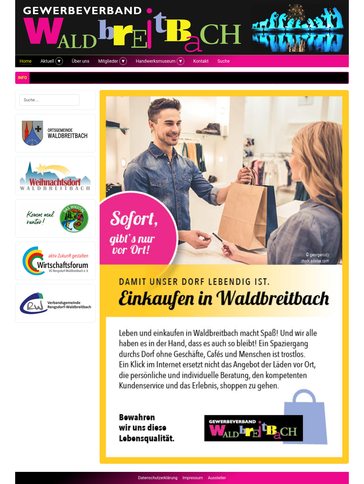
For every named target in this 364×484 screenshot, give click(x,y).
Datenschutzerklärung (157, 477)
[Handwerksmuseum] (179, 61)
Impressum (193, 477)
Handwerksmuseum (155, 61)
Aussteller (217, 477)
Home (26, 61)
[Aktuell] (58, 61)
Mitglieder (108, 61)
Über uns (80, 61)
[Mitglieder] (122, 61)
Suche (223, 61)
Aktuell (47, 61)
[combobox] (49, 100)
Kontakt (201, 61)
